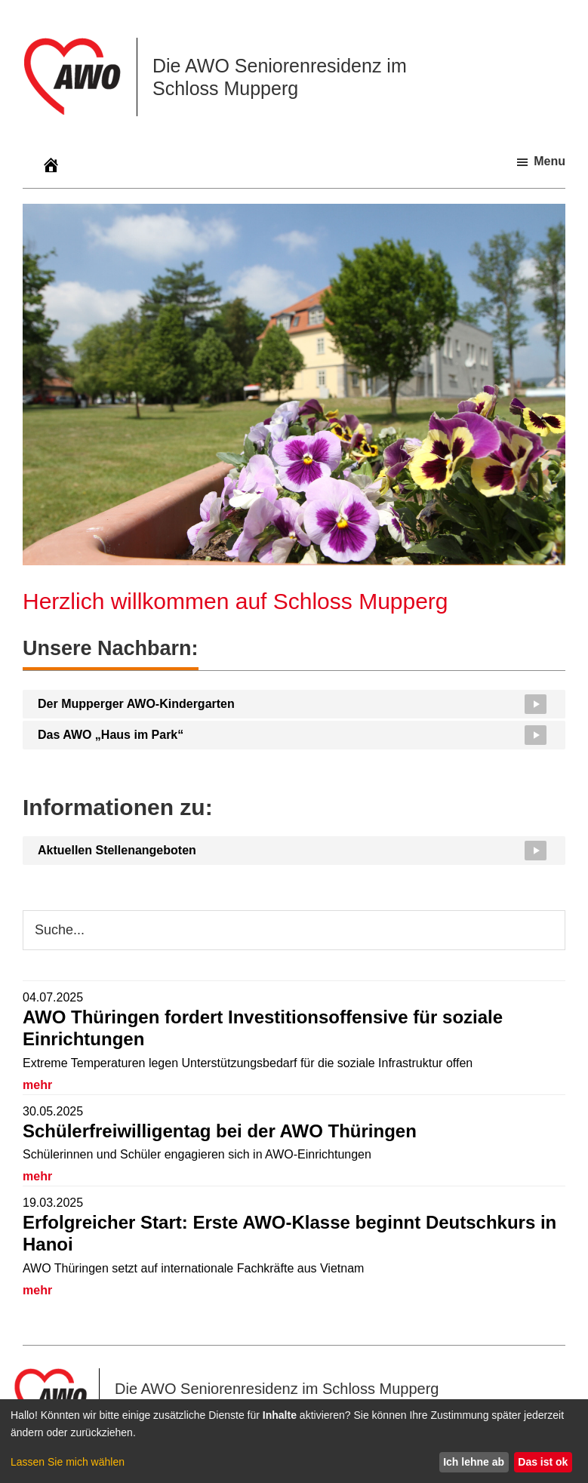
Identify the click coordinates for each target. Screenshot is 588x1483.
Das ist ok (543, 1462)
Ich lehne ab (473, 1462)
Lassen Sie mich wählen (68, 1462)
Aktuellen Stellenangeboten (117, 850)
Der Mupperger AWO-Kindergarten (136, 703)
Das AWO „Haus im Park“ (110, 734)
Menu (549, 161)
